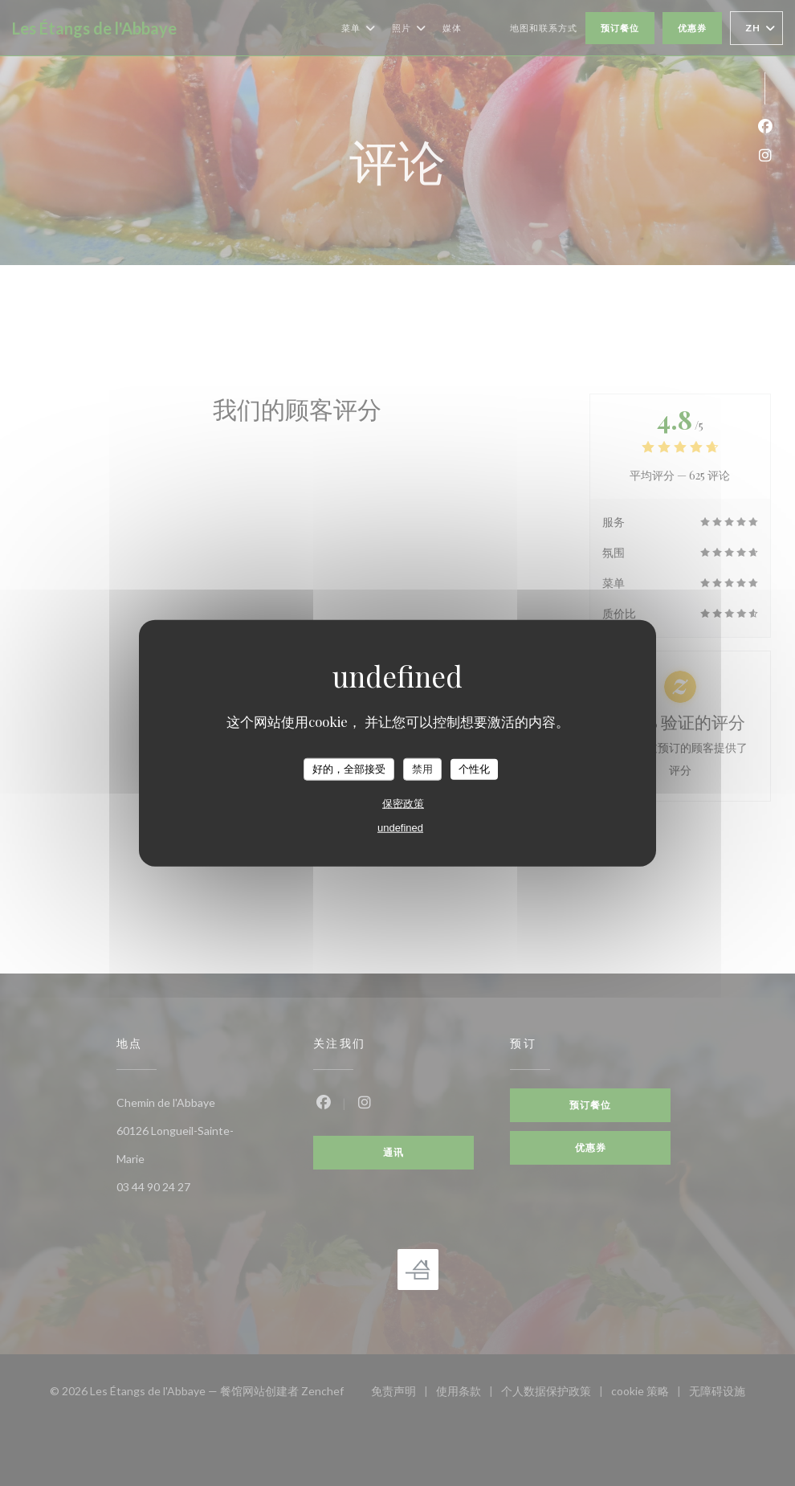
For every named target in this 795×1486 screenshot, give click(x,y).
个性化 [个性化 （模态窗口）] (474, 769)
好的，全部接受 (348, 769)
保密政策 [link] (403, 803)
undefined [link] (400, 827)
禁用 (422, 769)
